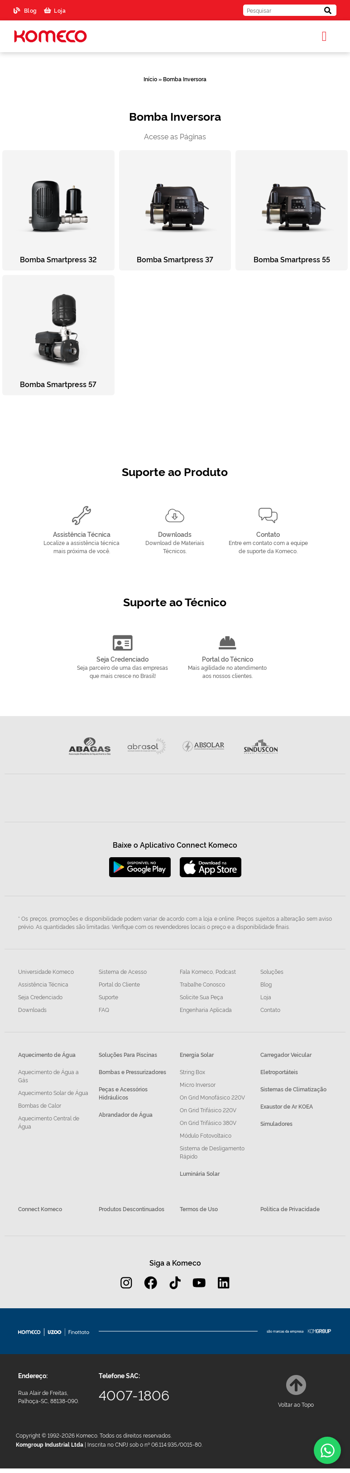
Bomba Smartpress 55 (292, 259)
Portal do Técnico (227, 659)
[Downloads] (174, 515)
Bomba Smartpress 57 (58, 384)
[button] (324, 36)
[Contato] (268, 515)
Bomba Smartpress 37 (175, 259)
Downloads (175, 534)
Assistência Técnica (81, 534)
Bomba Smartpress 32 (58, 259)
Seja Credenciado (122, 659)
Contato (268, 534)
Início (150, 79)
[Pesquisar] (328, 10)
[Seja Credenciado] (123, 643)
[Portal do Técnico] (227, 643)
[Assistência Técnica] (81, 515)
